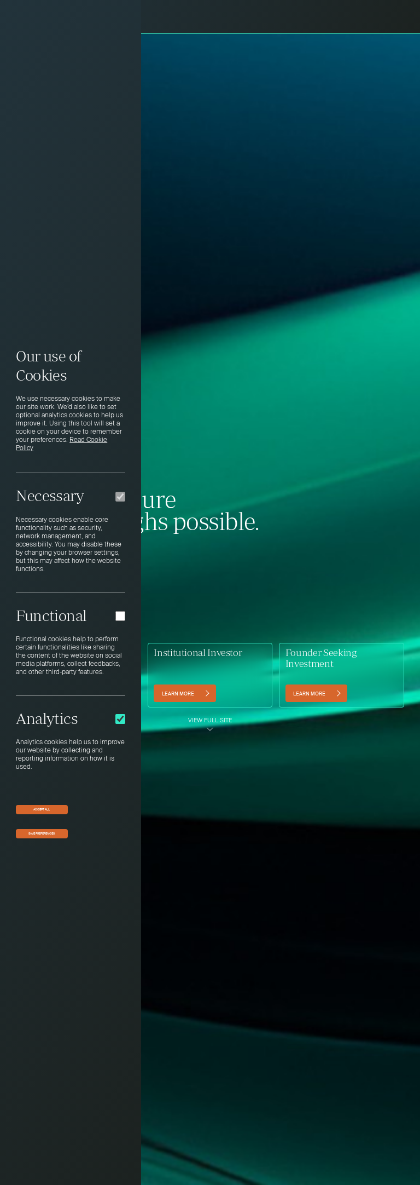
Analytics (47, 718)
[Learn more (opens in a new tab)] (316, 693)
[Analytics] (120, 719)
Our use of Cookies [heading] (48, 365)
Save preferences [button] (41, 833)
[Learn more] (184, 693)
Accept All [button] (41, 809)
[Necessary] (120, 497)
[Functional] (120, 616)
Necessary (50, 495)
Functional (51, 615)
